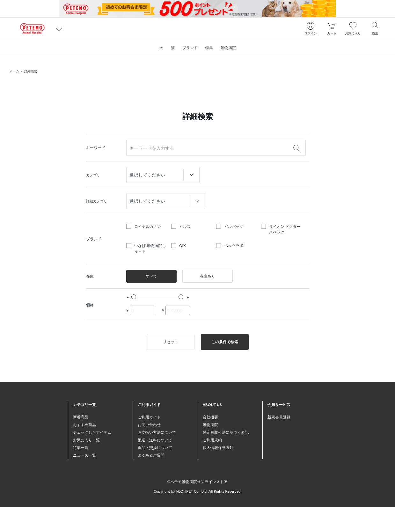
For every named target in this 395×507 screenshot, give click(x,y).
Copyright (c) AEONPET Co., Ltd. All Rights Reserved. (197, 491)
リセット (170, 341)
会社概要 (210, 417)
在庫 (90, 276)
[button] (59, 29)
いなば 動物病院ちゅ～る (150, 248)
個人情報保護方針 (218, 447)
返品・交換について (155, 447)
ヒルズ (185, 226)
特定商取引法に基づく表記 (226, 432)
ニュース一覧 (84, 455)
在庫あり (207, 276)
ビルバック (233, 226)
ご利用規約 (212, 440)
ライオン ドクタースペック (285, 229)
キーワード (95, 147)
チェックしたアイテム (92, 432)
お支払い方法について (157, 432)
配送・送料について (155, 440)
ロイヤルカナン (147, 226)
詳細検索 (30, 71)
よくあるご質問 (151, 455)
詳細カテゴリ (96, 201)
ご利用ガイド (149, 417)
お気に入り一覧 (86, 440)
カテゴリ (93, 175)
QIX (182, 245)
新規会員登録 (278, 417)
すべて (151, 276)
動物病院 (210, 424)
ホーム (14, 71)
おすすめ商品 (84, 424)
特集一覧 (80, 447)
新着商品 (80, 417)
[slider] (133, 296)
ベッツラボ (233, 245)
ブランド (93, 238)
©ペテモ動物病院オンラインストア (197, 481)
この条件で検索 (224, 341)
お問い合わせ (149, 424)
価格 (90, 304)
